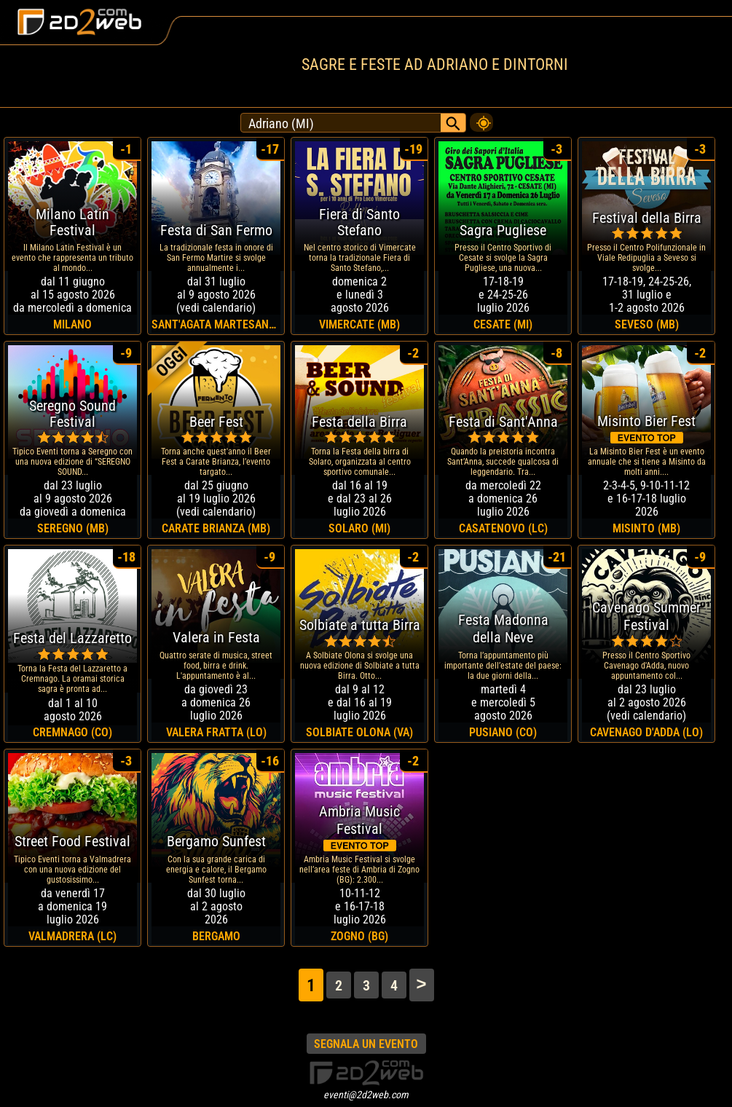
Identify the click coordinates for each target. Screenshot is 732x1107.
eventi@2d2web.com (366, 1094)
